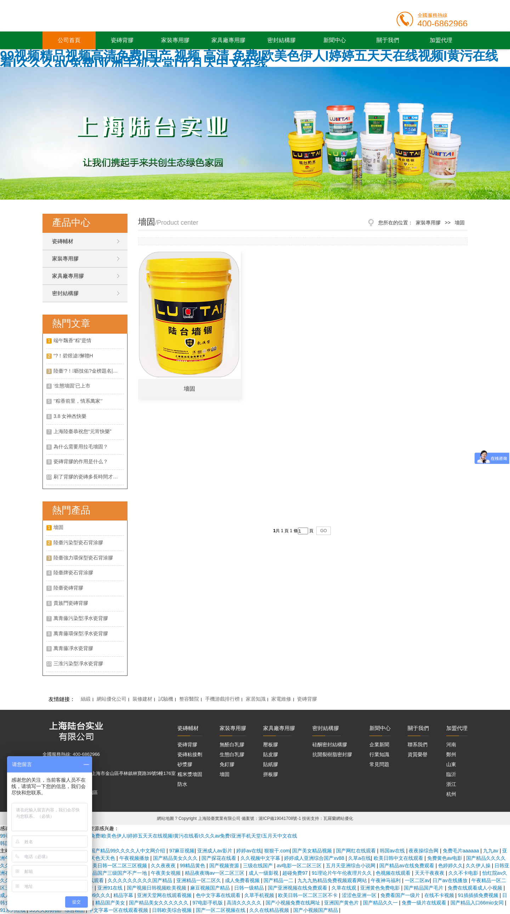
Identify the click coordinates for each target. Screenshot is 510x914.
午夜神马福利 (386, 880)
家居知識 (256, 699)
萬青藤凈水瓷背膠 (73, 648)
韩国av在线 (393, 850)
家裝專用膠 (175, 40)
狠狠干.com (277, 850)
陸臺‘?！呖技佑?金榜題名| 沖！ (88, 371)
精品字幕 (124, 895)
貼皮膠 (270, 754)
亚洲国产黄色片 (342, 903)
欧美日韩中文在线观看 (399, 858)
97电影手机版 (208, 903)
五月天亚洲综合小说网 (351, 865)
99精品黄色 (193, 865)
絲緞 (86, 699)
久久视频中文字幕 (261, 858)
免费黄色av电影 (445, 858)
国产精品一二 (279, 880)
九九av (491, 850)
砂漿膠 (184, 764)
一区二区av (417, 880)
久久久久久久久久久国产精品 (141, 880)
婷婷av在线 (248, 850)
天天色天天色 (101, 858)
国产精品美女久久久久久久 (159, 903)
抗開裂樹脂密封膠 (332, 754)
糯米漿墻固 (189, 774)
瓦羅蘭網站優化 (338, 818)
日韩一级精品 (249, 888)
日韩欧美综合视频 (172, 910)
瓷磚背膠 (122, 40)
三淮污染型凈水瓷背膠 (78, 663)
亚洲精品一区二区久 (199, 880)
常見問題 (379, 764)
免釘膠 (227, 764)
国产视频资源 (224, 865)
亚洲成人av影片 (215, 850)
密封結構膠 (281, 40)
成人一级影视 (264, 873)
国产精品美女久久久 (176, 858)
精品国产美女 (110, 903)
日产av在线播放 (450, 880)
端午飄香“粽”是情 (72, 340)
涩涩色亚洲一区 (360, 895)
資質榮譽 (417, 754)
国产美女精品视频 (312, 850)
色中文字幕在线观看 (219, 895)
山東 (451, 764)
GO (323, 530)
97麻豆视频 (182, 850)
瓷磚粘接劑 (189, 754)
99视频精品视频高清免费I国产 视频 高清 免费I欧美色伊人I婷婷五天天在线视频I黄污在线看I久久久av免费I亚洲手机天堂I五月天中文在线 (249, 59)
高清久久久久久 (245, 903)
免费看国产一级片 (400, 895)
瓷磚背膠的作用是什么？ (80, 461)
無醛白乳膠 (232, 744)
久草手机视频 (260, 895)
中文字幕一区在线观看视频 (119, 910)
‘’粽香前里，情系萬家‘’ (77, 401)
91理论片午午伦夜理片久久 (342, 873)
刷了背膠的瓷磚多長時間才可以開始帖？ (88, 476)
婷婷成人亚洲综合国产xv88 (314, 858)
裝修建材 (142, 699)
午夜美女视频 (166, 873)
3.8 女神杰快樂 (69, 416)
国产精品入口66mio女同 (477, 903)
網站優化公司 (111, 699)
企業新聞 (379, 744)
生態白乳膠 (232, 754)
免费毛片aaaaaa (462, 850)
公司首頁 (69, 40)
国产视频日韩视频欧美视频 (157, 888)
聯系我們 (417, 744)
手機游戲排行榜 (222, 699)
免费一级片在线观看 (425, 903)
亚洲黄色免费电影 (380, 888)
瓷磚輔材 (62, 241)
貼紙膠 (270, 764)
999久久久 (98, 895)
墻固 (58, 527)
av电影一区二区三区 (300, 865)
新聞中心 (334, 40)
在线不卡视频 (439, 895)
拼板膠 (270, 774)
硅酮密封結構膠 (329, 744)
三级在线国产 (258, 865)
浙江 (451, 784)
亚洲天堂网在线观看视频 (165, 895)
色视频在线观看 (394, 873)
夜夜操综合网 (424, 850)
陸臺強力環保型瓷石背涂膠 (83, 558)
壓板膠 (270, 744)
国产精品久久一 (381, 903)
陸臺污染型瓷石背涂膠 (78, 542)
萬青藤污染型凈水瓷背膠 (80, 618)
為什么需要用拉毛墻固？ (80, 446)
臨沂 (451, 774)
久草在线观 (345, 888)
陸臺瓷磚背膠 (68, 588)
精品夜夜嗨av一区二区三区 (215, 873)
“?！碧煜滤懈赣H (73, 355)
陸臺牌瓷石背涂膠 (73, 572)
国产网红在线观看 (356, 850)
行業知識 (379, 754)
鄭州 (451, 754)
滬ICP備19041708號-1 (280, 818)
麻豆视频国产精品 (210, 888)
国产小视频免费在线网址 (294, 903)
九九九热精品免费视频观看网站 (333, 880)
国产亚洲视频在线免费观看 (298, 888)
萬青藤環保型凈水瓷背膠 (80, 633)
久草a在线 (359, 858)
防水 (182, 784)
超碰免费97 (295, 873)
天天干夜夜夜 (430, 873)
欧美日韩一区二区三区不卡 (308, 895)
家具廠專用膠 (228, 40)
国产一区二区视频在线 (221, 910)
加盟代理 (441, 40)
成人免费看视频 (243, 880)
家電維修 (281, 699)
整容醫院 (189, 699)
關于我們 (387, 40)
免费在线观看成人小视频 (476, 888)
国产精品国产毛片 (424, 888)
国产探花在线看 (220, 858)
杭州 (451, 794)
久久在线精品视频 (269, 910)
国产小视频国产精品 (316, 910)
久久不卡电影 (464, 873)
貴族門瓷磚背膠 (70, 603)
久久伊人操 (479, 865)
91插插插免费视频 (478, 895)
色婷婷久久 (450, 865)
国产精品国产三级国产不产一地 (113, 873)
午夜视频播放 (135, 858)
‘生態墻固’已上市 (71, 386)
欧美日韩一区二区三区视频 (117, 865)
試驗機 (165, 699)
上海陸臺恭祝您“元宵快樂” (82, 431)
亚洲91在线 (110, 888)
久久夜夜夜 (164, 865)
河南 (451, 744)
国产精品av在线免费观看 (407, 865)
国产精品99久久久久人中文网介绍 (128, 850)
